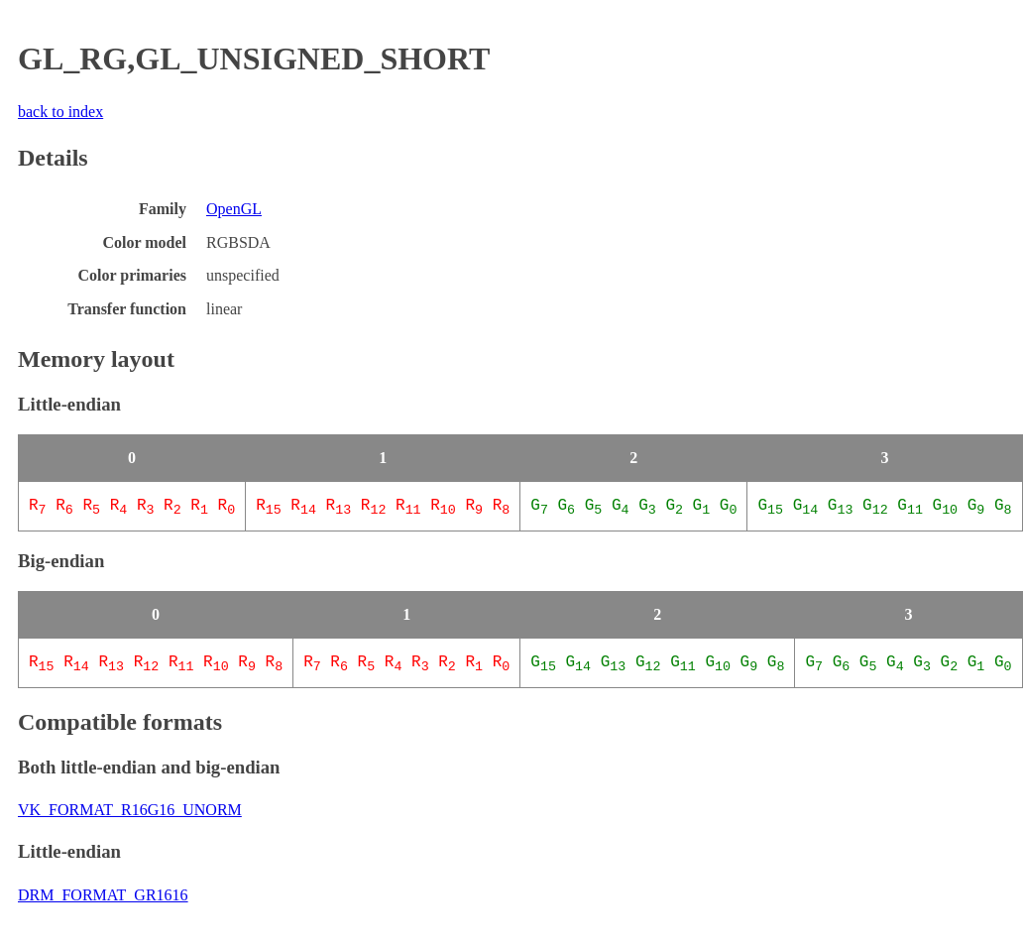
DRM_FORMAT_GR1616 (103, 893)
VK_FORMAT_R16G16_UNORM (130, 807)
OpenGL (234, 208)
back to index (60, 111)
